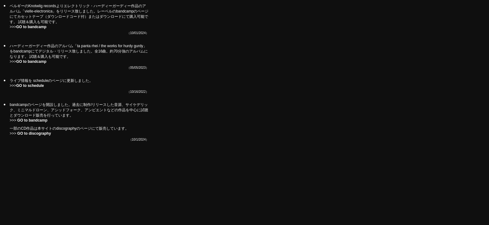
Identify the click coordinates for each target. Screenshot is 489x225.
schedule (40, 80)
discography (66, 128)
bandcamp (18, 104)
